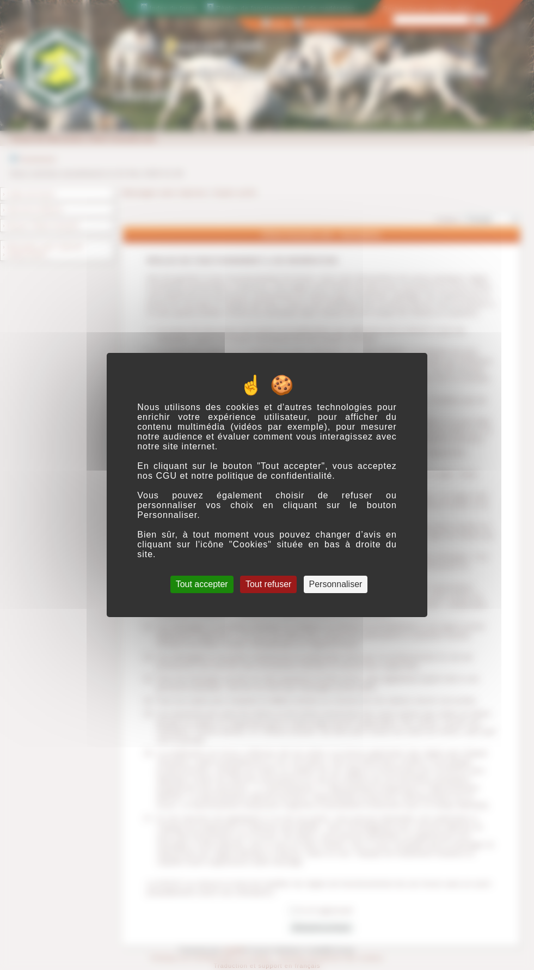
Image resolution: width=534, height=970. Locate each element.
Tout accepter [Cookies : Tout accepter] (202, 584)
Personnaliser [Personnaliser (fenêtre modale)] (336, 584)
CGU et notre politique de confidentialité (244, 475)
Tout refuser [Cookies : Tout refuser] (268, 584)
